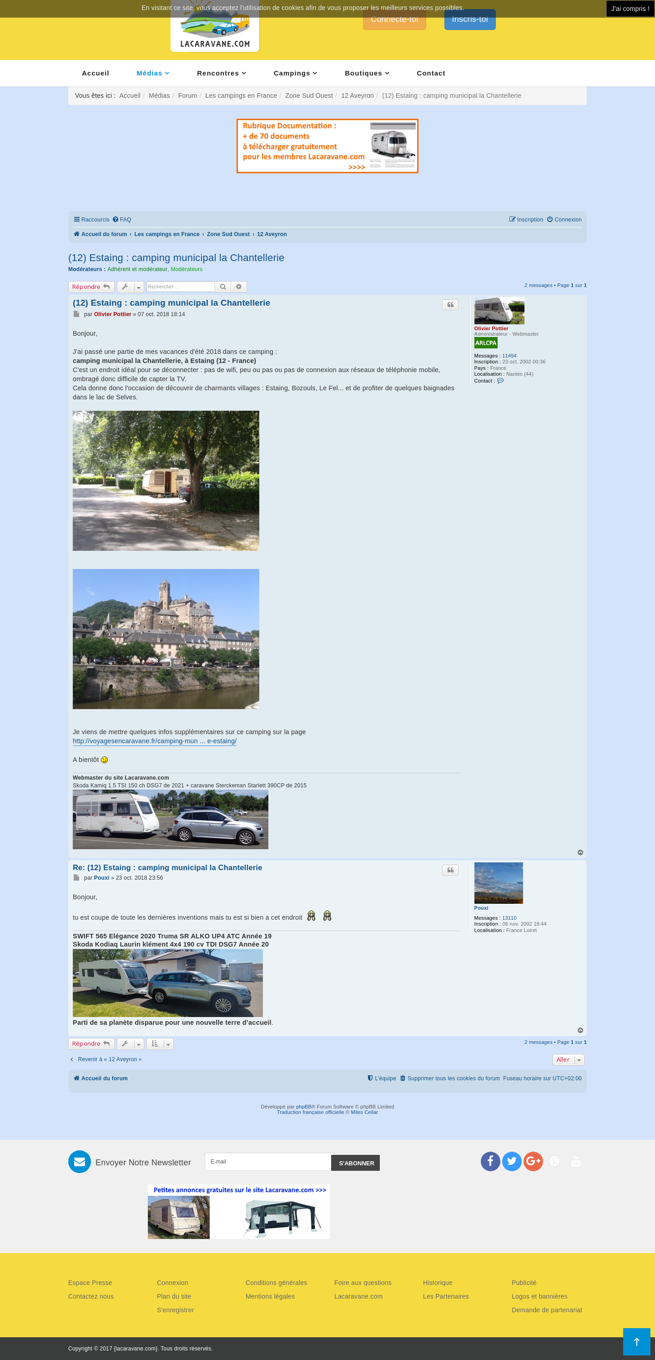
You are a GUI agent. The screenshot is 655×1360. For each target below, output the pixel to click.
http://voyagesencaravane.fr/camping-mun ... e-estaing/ (155, 741)
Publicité (524, 1282)
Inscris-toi (470, 19)
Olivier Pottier (491, 328)
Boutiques (363, 73)
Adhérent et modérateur (137, 269)
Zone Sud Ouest (309, 95)
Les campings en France (241, 95)
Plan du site (174, 1296)
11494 (509, 355)
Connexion (172, 1282)
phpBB (304, 1106)
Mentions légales (270, 1296)
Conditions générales (276, 1282)
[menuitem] (121, 220)
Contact (431, 73)
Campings (292, 73)
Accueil (95, 73)
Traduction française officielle (310, 1112)
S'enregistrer (175, 1310)
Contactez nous (91, 1296)
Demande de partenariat (547, 1310)
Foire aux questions (363, 1282)
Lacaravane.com (358, 1296)
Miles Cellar (364, 1112)
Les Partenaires (446, 1296)
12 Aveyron (357, 95)
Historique (438, 1282)
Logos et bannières (540, 1296)
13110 (509, 918)
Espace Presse (90, 1282)
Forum (187, 95)
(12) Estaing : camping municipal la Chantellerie (176, 257)
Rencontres (218, 73)
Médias (149, 73)
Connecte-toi (394, 19)
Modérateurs (186, 269)
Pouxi (481, 908)
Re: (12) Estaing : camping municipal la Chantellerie (167, 867)
